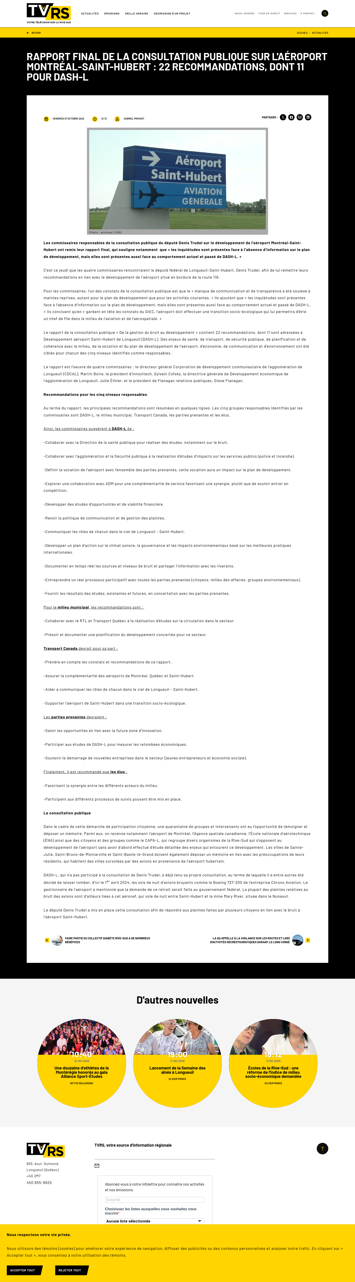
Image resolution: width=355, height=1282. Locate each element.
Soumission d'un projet (172, 13)
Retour (34, 32)
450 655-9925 (39, 1182)
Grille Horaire (136, 13)
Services (290, 13)
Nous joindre (244, 13)
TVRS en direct (269, 13)
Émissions (112, 13)
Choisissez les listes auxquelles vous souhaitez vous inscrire (151, 1211)
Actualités (90, 13)
